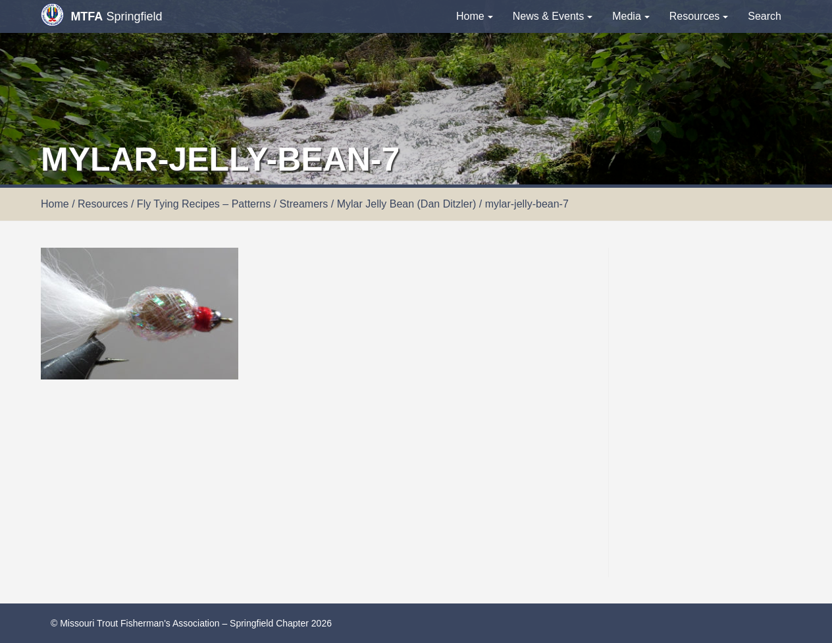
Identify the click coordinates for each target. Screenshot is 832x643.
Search (764, 16)
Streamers (304, 204)
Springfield (101, 14)
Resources (698, 16)
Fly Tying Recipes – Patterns (204, 204)
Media (631, 16)
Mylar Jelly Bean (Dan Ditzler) (407, 204)
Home (474, 16)
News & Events (552, 16)
